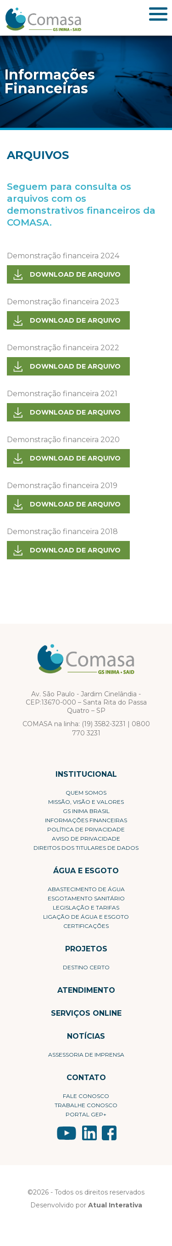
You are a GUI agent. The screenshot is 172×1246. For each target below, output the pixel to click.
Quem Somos (86, 792)
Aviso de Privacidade (86, 838)
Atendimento (86, 990)
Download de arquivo (75, 274)
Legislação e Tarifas (86, 907)
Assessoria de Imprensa (86, 1054)
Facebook (109, 1133)
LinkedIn (89, 1133)
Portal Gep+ (86, 1114)
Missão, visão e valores (86, 801)
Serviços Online (86, 1013)
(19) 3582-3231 (104, 724)
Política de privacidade (86, 829)
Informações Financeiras (86, 820)
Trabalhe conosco (86, 1105)
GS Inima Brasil (86, 811)
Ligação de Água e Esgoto (86, 916)
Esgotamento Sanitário (86, 898)
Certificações (86, 925)
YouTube (66, 1133)
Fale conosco (86, 1095)
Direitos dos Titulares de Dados (86, 847)
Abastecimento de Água (86, 889)
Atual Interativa (115, 1205)
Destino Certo (86, 967)
